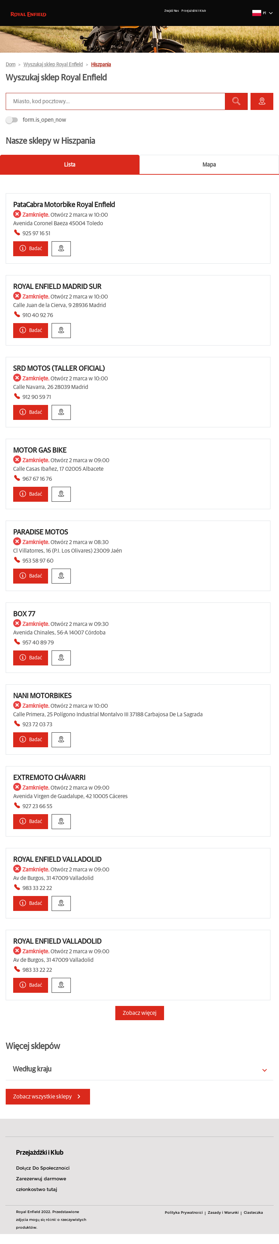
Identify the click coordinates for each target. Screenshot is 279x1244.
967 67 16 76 (37, 479)
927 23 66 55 (37, 806)
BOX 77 (24, 614)
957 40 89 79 (38, 642)
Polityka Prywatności (184, 1212)
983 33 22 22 (37, 888)
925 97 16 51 (36, 233)
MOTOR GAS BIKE (40, 450)
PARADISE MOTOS (40, 532)
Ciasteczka (253, 1212)
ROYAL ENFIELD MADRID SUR (57, 286)
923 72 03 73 (37, 724)
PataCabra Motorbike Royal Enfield (64, 205)
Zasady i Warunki (223, 1212)
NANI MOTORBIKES (42, 696)
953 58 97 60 (37, 561)
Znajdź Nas (171, 11)
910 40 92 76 (37, 315)
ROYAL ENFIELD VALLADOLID (57, 859)
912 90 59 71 (36, 397)
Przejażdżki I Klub (193, 11)
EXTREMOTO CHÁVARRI (49, 777)
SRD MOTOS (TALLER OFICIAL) (59, 368)
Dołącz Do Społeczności (43, 1168)
